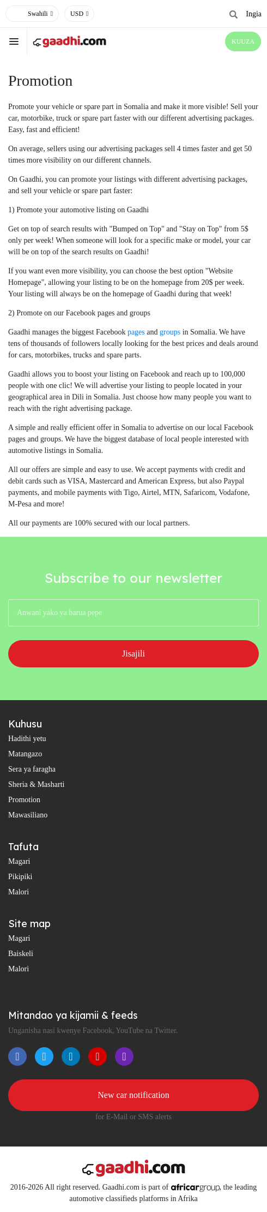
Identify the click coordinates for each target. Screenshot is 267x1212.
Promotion (24, 800)
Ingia (254, 14)
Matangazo (25, 754)
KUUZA (243, 41)
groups (170, 332)
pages (136, 332)
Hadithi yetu (27, 739)
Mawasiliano (27, 815)
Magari (19, 861)
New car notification (133, 1095)
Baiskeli (20, 954)
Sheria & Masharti (36, 784)
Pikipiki (20, 877)
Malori (18, 892)
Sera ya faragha (32, 769)
